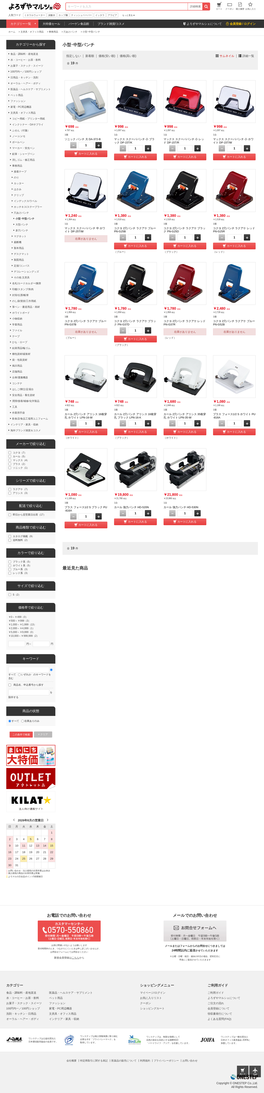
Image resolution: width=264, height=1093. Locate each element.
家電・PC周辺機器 (60, 1008)
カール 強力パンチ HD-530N (181, 507)
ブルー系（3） (21, 569)
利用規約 (145, 1060)
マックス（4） (21, 460)
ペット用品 (56, 998)
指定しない (73, 56)
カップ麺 (63, 15)
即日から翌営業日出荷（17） (29, 514)
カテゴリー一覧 (20, 23)
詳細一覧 (248, 55)
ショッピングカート (152, 1008)
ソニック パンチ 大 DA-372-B (83, 139)
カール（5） (20, 456)
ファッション (57, 1003)
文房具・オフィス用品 (62, 1013)
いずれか (26, 674)
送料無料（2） (21, 540)
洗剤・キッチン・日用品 (21, 1013)
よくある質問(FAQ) (219, 1019)
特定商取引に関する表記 (94, 1060)
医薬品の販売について (124, 1060)
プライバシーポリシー (166, 1060)
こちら (75, 957)
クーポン (145, 1003)
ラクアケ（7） (21, 489)
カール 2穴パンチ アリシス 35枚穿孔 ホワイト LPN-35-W (185, 416)
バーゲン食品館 (79, 23)
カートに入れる (88, 153)
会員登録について (218, 1008)
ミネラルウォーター (34, 15)
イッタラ (99, 15)
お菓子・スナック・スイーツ (24, 1003)
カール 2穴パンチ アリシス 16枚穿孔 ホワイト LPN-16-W (86, 416)
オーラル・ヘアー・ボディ (22, 1019)
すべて (12, 674)
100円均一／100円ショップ (23, 1008)
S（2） (17, 594)
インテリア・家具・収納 (64, 1019)
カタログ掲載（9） (23, 536)
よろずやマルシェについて (224, 998)
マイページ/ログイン (152, 992)
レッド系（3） (21, 573)
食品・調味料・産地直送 (21, 992)
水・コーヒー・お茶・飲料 (22, 998)
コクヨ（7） (20, 452)
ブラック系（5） (22, 561)
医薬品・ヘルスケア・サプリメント (71, 992)
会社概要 (71, 1060)
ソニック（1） (21, 467)
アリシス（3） (21, 493)
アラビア (112, 15)
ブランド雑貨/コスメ (111, 23)
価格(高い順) (128, 56)
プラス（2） (20, 464)
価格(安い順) (107, 56)
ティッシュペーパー (81, 15)
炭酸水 (51, 15)
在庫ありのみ (31, 720)
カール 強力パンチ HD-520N (131, 507)
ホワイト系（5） (22, 565)
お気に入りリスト (151, 998)
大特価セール (51, 23)
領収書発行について (220, 1013)
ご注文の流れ (216, 1003)
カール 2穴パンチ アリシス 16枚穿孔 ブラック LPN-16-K (135, 416)
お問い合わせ (190, 1060)
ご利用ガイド (216, 992)
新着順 (89, 56)
